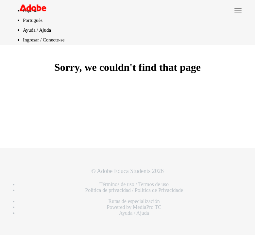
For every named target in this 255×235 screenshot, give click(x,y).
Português (32, 20)
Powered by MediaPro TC (134, 207)
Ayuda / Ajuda (37, 30)
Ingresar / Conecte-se (43, 39)
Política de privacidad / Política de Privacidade (134, 190)
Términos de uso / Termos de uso (134, 184)
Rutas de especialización (134, 201)
